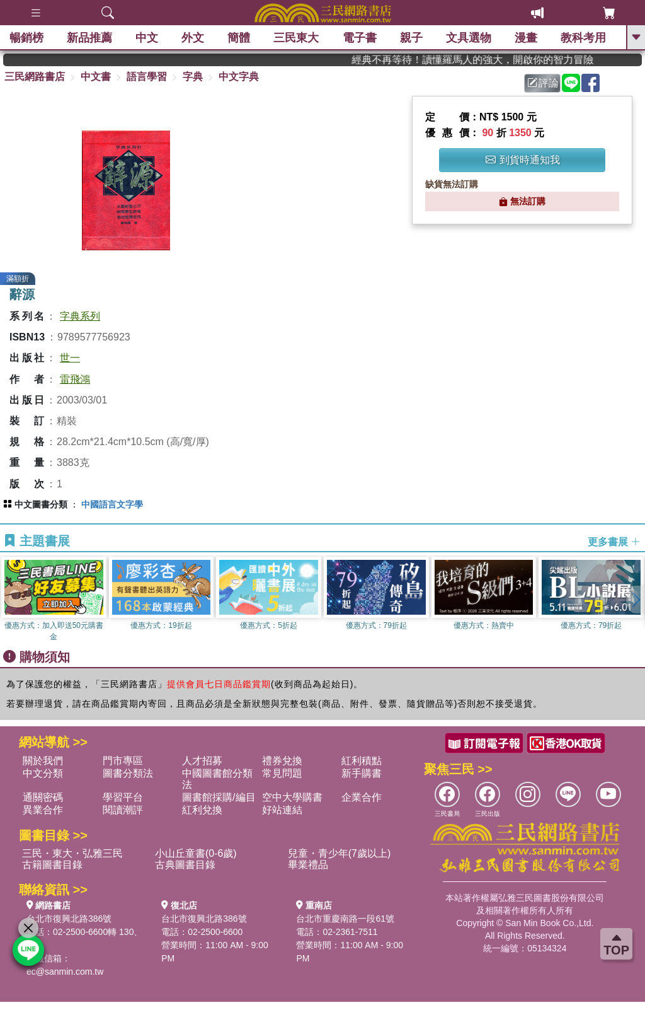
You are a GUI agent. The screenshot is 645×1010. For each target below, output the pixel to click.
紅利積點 (361, 760)
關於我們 (43, 760)
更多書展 (614, 542)
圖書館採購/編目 (218, 797)
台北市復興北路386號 (68, 919)
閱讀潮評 (123, 809)
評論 (543, 83)
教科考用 (583, 38)
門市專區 (123, 760)
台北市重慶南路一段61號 (345, 919)
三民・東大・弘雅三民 (72, 853)
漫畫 (526, 38)
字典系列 (80, 316)
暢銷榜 (26, 38)
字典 (193, 76)
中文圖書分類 (40, 504)
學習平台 (123, 797)
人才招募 (202, 760)
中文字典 (239, 76)
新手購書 (361, 773)
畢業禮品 (308, 864)
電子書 (360, 38)
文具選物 (468, 38)
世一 (70, 357)
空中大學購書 (292, 797)
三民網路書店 (34, 76)
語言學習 (147, 76)
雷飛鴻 (75, 379)
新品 (89, 38)
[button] (635, 599)
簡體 (238, 38)
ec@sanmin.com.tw (64, 971)
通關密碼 (43, 797)
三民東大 (296, 38)
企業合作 (361, 797)
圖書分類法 (128, 773)
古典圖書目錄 (185, 864)
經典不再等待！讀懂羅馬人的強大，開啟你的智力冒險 (488, 59)
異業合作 (43, 809)
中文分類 (43, 773)
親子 (411, 38)
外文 (192, 38)
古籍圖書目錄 (52, 864)
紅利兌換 (202, 809)
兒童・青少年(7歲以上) (339, 853)
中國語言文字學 (112, 504)
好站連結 (282, 809)
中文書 (96, 76)
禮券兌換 (282, 760)
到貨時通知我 (523, 159)
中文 (146, 38)
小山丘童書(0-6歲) (196, 853)
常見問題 (282, 773)
